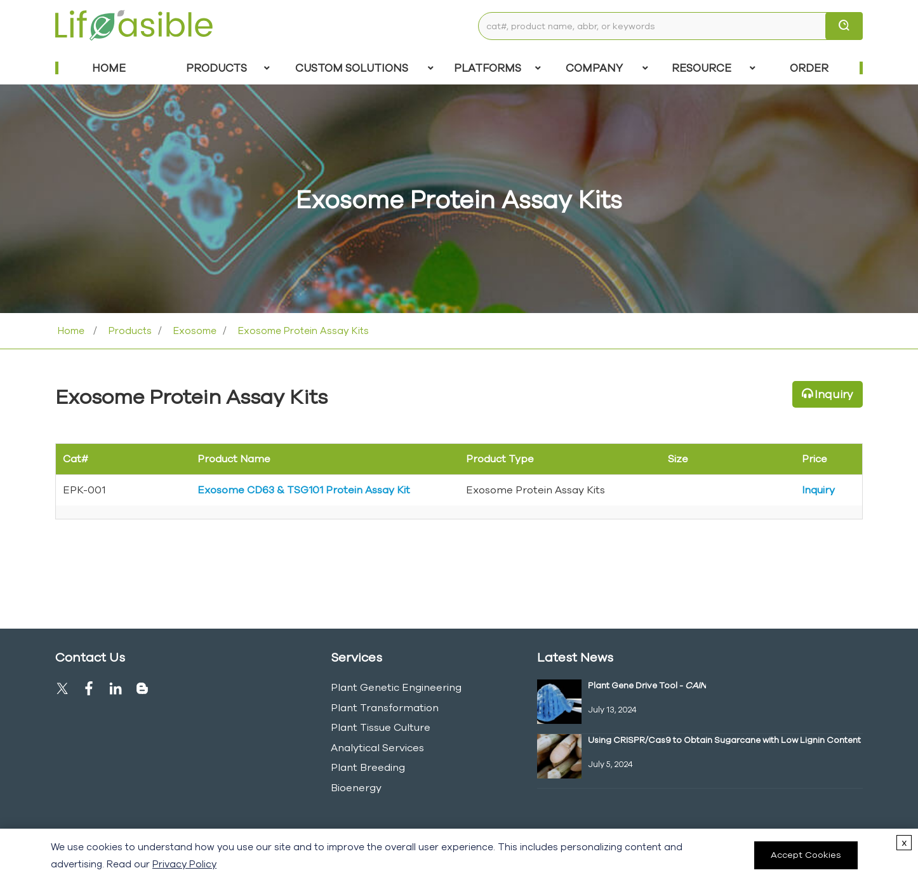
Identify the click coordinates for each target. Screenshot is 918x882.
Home (109, 68)
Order (809, 68)
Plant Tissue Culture (380, 727)
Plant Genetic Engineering (396, 687)
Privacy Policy (184, 864)
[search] (844, 26)
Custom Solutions (364, 68)
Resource (713, 68)
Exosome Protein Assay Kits (302, 330)
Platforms (497, 68)
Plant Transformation (385, 707)
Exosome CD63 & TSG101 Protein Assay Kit (303, 489)
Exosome (193, 330)
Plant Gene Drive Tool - (647, 685)
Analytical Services (377, 747)
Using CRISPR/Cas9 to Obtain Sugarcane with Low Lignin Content (724, 740)
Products (228, 68)
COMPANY (607, 68)
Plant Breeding (368, 767)
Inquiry (834, 394)
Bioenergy (356, 787)
